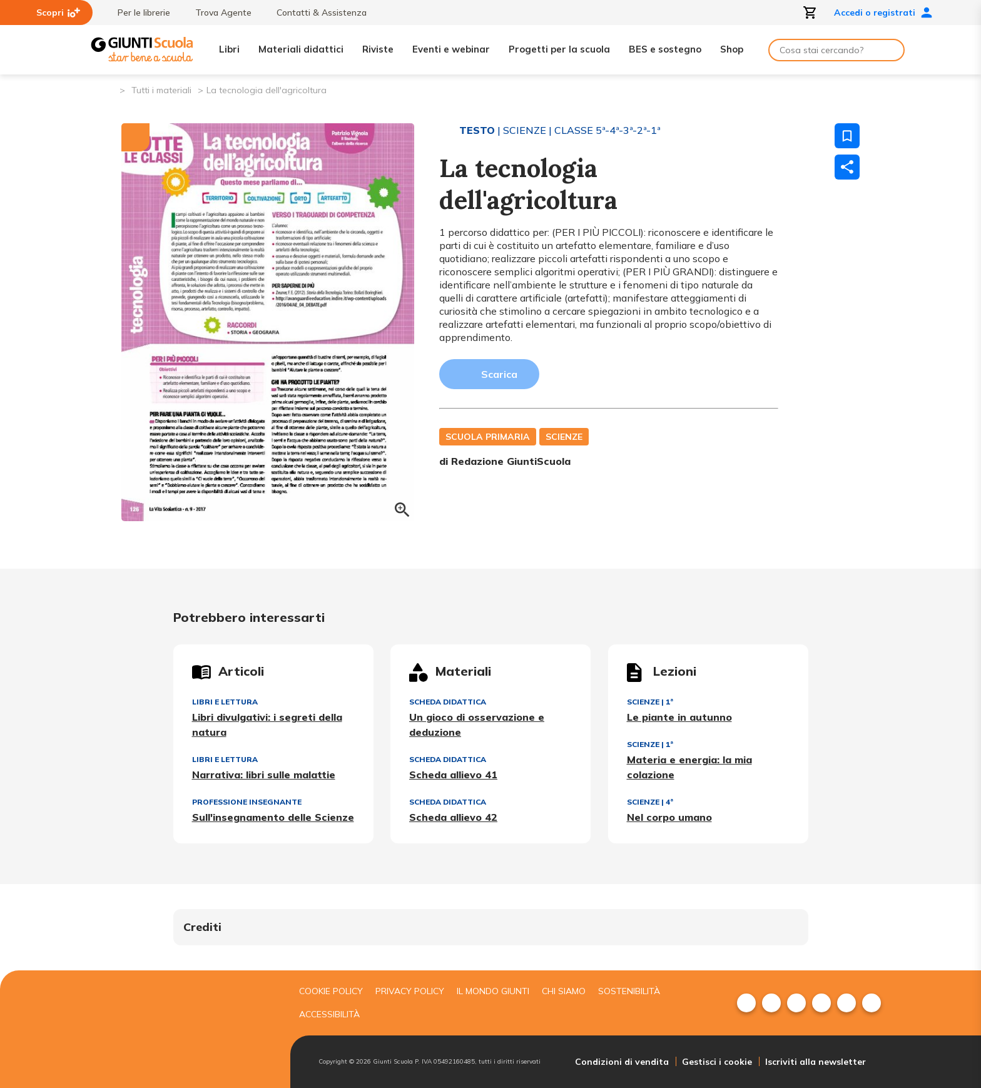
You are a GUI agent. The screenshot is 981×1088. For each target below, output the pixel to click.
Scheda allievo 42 (453, 817)
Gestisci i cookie (717, 1061)
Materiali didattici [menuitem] (300, 49)
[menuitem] (746, 1003)
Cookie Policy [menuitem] (331, 991)
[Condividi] (847, 167)
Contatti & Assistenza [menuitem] (315, 13)
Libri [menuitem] (229, 49)
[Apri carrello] (810, 12)
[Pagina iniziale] (109, 89)
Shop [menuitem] (731, 49)
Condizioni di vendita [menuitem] (622, 1061)
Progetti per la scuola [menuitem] (559, 49)
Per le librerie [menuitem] (137, 13)
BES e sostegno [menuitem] (665, 49)
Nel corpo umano (669, 817)
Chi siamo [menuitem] (564, 991)
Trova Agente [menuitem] (217, 13)
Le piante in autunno (679, 717)
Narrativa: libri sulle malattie (263, 774)
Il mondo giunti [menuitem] (493, 991)
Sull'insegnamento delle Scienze (273, 817)
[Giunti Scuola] (142, 50)
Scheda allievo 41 (453, 774)
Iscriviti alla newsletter (815, 1061)
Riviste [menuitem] (378, 49)
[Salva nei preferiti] (847, 135)
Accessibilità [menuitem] (329, 1014)
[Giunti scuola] (187, 1029)
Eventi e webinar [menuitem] (451, 49)
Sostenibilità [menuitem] (629, 991)
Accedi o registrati (883, 12)
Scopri (58, 12)
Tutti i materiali (161, 90)
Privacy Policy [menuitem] (409, 991)
